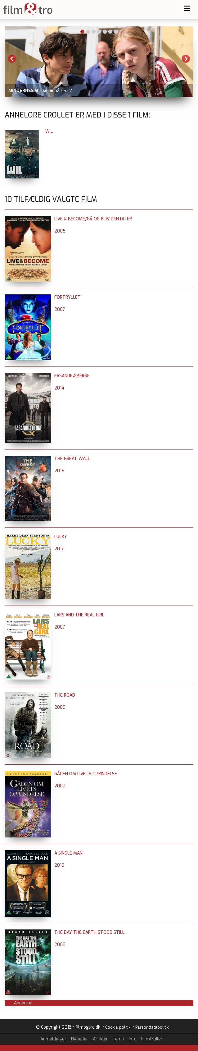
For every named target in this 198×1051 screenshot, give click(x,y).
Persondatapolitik (152, 1027)
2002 (59, 786)
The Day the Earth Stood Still (89, 932)
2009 (59, 707)
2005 (59, 231)
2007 (59, 309)
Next (186, 58)
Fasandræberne (72, 376)
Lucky (60, 537)
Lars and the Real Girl (79, 615)
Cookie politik (117, 1027)
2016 (59, 471)
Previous (12, 58)
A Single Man (68, 853)
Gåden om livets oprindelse (85, 774)
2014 (59, 388)
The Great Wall (72, 459)
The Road (64, 695)
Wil (49, 131)
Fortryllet (67, 297)
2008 (59, 944)
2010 (59, 865)
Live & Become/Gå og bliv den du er (93, 219)
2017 (59, 549)
